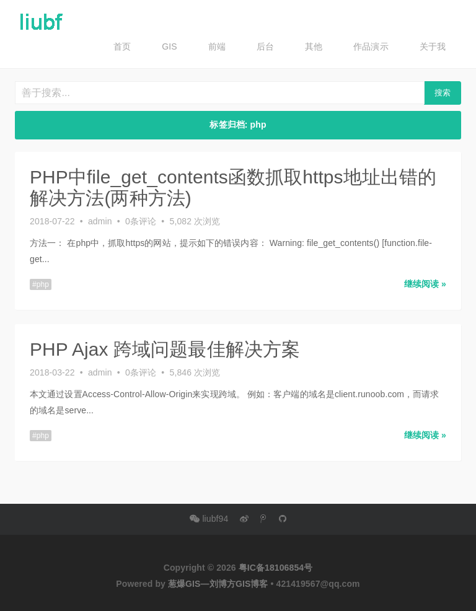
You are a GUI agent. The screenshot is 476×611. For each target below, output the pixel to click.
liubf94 (209, 519)
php (43, 283)
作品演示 (370, 46)
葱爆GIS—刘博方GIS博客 (218, 584)
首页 (122, 46)
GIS (169, 46)
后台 (265, 46)
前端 (217, 46)
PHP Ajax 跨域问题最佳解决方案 (165, 348)
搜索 (442, 92)
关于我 (433, 46)
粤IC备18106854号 (276, 568)
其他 (313, 46)
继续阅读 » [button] (425, 283)
